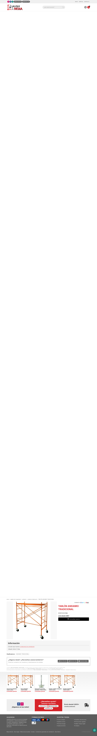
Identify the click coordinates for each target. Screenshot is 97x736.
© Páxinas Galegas (86, 731)
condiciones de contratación (27, 646)
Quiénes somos (61, 721)
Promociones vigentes (80, 721)
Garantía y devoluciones (80, 719)
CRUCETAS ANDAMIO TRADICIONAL (12, 689)
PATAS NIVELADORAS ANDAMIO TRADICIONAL (40, 689)
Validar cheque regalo (80, 723)
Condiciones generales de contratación (45, 731)
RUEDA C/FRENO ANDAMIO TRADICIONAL (55, 689)
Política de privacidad (25, 731)
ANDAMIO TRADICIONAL (56, 668)
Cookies (33, 731)
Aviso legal (16, 731)
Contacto (77, 725)
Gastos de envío (61, 725)
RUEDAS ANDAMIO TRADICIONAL (67, 689)
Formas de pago (61, 723)
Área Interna (58, 731)
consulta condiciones (69, 706)
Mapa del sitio (10, 731)
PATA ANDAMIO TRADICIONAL (24, 689)
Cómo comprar (61, 719)
